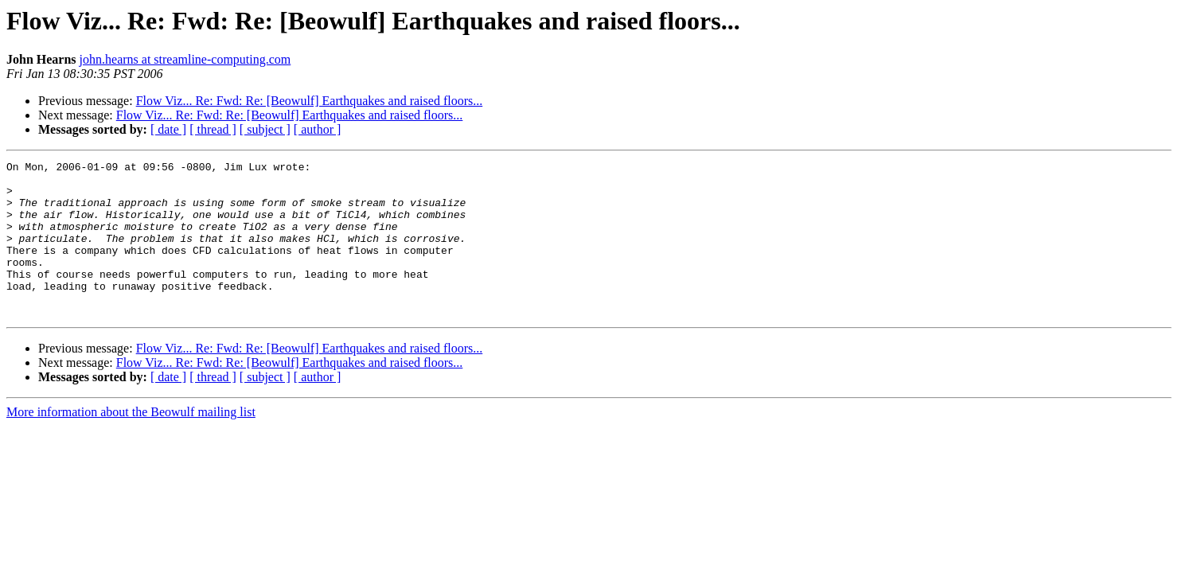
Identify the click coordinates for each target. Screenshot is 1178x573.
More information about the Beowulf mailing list (130, 443)
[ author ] (317, 129)
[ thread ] (212, 129)
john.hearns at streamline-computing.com (185, 59)
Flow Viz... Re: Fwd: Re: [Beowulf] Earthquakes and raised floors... (309, 100)
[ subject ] (265, 129)
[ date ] (168, 129)
